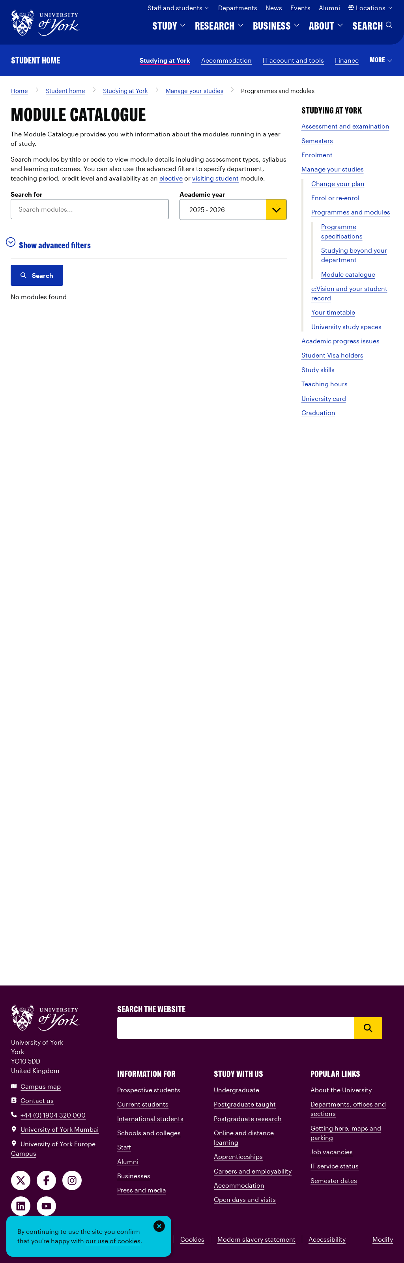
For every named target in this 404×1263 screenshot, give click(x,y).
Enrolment (317, 154)
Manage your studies (194, 90)
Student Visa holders (332, 355)
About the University (341, 1089)
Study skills (318, 369)
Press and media (141, 1190)
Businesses (133, 1175)
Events (300, 7)
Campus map (36, 1086)
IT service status (334, 1166)
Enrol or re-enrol (335, 197)
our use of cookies (113, 1240)
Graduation (318, 412)
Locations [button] (370, 7)
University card (323, 398)
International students (150, 1118)
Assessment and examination (345, 126)
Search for (27, 194)
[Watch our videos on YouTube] (46, 1206)
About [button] (326, 26)
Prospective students (148, 1089)
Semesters (317, 140)
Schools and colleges (149, 1132)
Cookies (192, 1239)
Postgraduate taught (245, 1104)
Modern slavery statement (256, 1239)
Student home (35, 60)
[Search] (235, 1028)
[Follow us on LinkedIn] (20, 1206)
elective (171, 178)
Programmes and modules (277, 90)
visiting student (215, 178)
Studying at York (165, 60)
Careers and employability (253, 1171)
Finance (347, 60)
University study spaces (346, 326)
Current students (142, 1104)
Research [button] (220, 26)
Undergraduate (236, 1089)
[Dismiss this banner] (159, 1226)
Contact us (32, 1100)
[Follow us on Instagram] (72, 1180)
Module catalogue (348, 274)
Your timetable (333, 312)
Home (19, 90)
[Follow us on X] (20, 1180)
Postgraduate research (248, 1118)
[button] (381, 60)
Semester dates (333, 1180)
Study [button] (169, 26)
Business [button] (277, 26)
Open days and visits (245, 1199)
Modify (382, 1239)
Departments (237, 7)
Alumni (329, 7)
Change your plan (338, 183)
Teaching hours (324, 383)
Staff (124, 1147)
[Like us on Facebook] (46, 1180)
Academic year (202, 194)
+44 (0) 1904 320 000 (48, 1115)
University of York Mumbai (55, 1129)
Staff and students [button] (179, 7)
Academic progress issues (340, 341)
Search (37, 275)
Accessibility (327, 1239)
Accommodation (226, 60)
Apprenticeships (238, 1156)
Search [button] (372, 26)
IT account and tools (293, 60)
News (274, 7)
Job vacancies (331, 1151)
